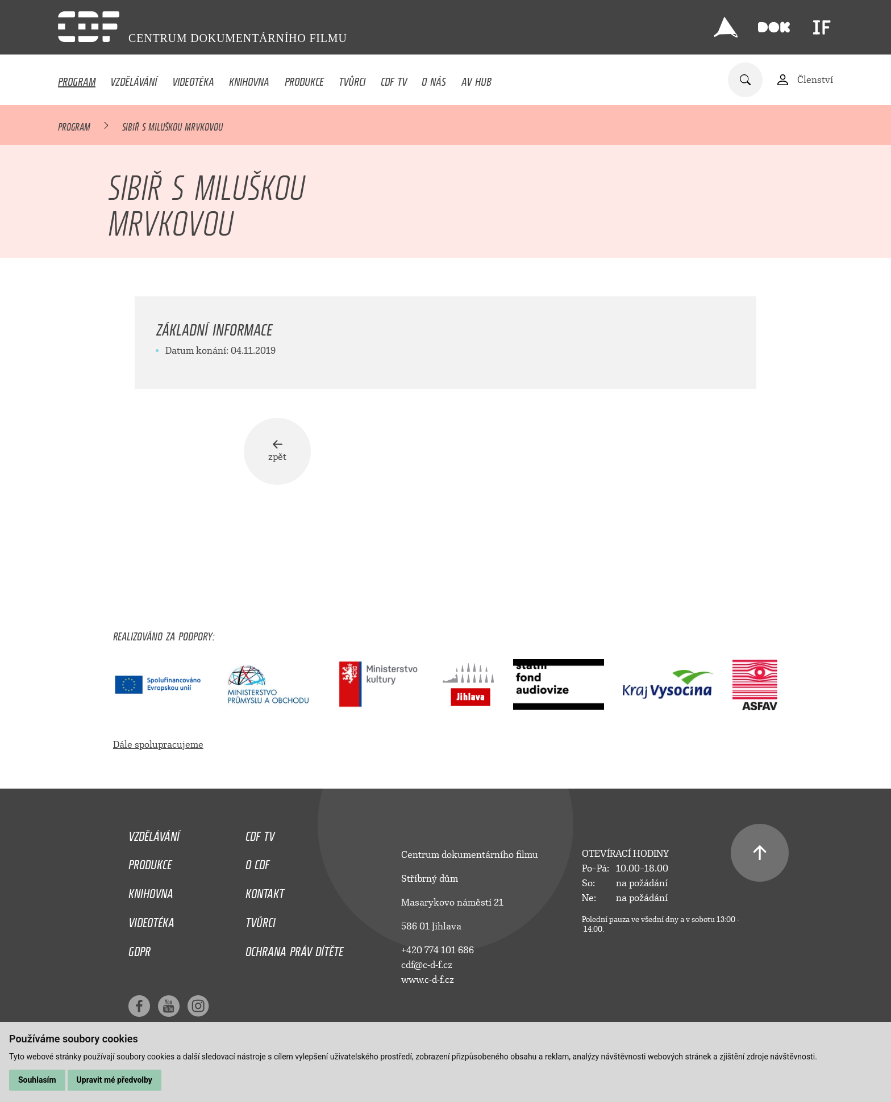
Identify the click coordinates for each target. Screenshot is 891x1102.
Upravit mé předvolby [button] (114, 1079)
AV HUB (476, 79)
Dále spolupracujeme (158, 744)
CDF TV (394, 79)
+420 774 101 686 (437, 950)
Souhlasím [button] (37, 1079)
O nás (434, 79)
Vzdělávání (133, 79)
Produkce (304, 79)
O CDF (257, 862)
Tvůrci (352, 79)
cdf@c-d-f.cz (426, 964)
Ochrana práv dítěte (294, 949)
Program (76, 79)
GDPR (139, 949)
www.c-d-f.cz (427, 979)
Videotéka (193, 79)
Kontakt (264, 891)
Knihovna (249, 79)
